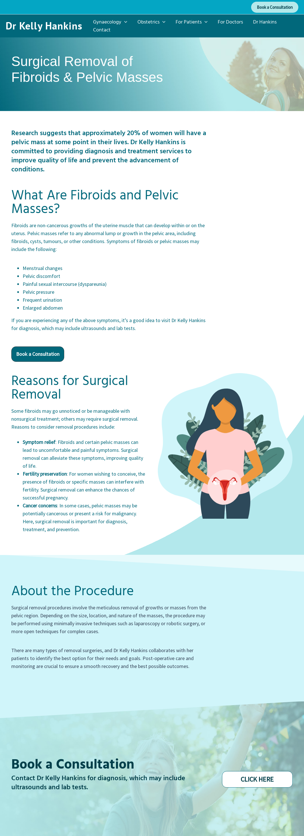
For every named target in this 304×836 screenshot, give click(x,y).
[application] (124, 22)
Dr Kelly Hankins (44, 25)
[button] (274, 7)
